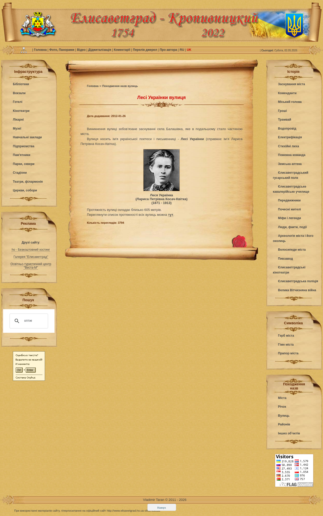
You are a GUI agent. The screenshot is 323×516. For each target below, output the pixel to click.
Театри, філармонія (28, 181)
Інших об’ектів (289, 433)
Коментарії (122, 50)
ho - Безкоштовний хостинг (31, 249)
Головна (41, 50)
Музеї (17, 128)
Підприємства (23, 146)
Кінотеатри (21, 111)
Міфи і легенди (289, 218)
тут (170, 215)
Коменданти (287, 93)
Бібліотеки (21, 84)
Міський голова (290, 102)
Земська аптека (290, 164)
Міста (282, 398)
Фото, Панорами (62, 50)
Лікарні (18, 119)
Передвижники (289, 200)
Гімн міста (286, 344)
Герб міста (286, 335)
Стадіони (20, 172)
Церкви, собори (25, 190)
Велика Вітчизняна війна (297, 290)
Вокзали (19, 93)
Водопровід (287, 128)
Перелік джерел (145, 50)
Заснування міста (291, 84)
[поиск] (28, 321)
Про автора (169, 50)
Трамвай (284, 119)
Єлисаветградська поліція (298, 281)
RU (182, 50)
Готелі (17, 102)
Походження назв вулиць (120, 85)
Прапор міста (288, 353)
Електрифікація (290, 137)
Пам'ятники (21, 155)
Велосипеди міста (292, 249)
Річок (282, 406)
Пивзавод (285, 258)
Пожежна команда (291, 155)
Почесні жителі (289, 209)
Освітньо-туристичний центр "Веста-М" (31, 265)
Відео (81, 50)
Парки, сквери (23, 164)
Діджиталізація (100, 50)
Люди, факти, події (292, 227)
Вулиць (284, 415)
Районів (284, 424)
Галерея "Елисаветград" (31, 257)
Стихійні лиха (288, 146)
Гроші (282, 111)
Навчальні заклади (27, 137)
